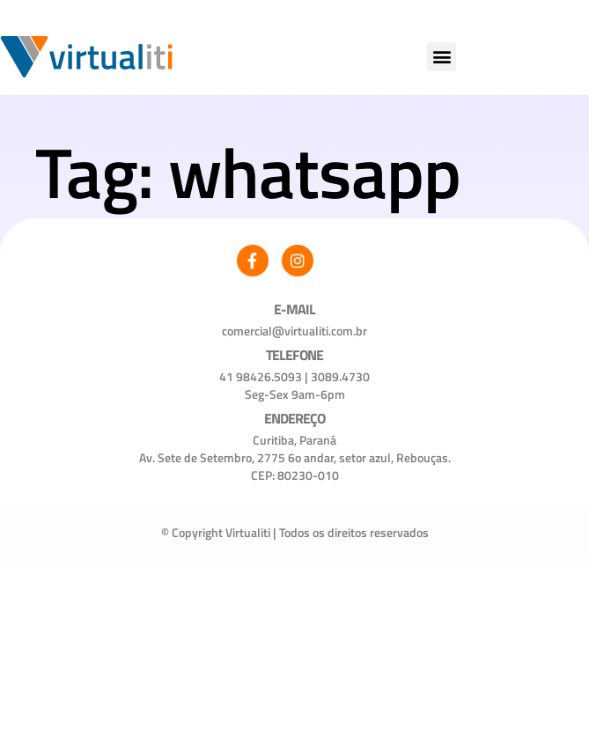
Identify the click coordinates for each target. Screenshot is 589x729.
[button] (441, 56)
